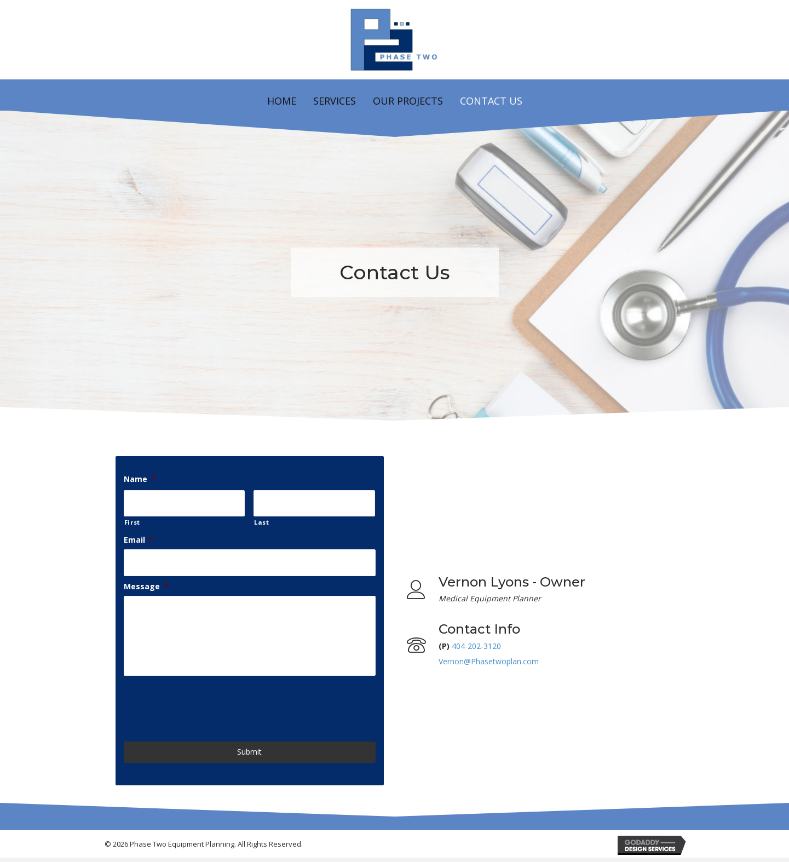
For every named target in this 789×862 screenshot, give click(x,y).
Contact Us (491, 100)
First (132, 521)
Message (146, 583)
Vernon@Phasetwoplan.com (489, 663)
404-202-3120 (476, 648)
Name (140, 479)
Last (261, 521)
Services (334, 100)
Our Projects (408, 100)
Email (139, 538)
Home (281, 100)
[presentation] (207, 707)
